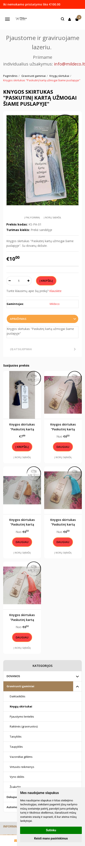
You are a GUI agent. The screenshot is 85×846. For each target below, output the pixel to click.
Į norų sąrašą (52, 217)
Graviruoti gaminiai (20, 686)
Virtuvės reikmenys (22, 767)
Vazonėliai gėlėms (21, 757)
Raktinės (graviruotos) (24, 726)
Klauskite (55, 291)
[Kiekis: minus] (9, 280)
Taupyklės (16, 747)
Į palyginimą (32, 217)
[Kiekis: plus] (29, 280)
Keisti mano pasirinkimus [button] (51, 838)
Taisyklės (16, 736)
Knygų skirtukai (21, 706)
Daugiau (62, 447)
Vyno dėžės (17, 777)
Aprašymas (18, 319)
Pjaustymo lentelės (22, 716)
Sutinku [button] (51, 830)
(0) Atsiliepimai (21, 349)
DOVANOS (13, 676)
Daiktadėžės (17, 696)
